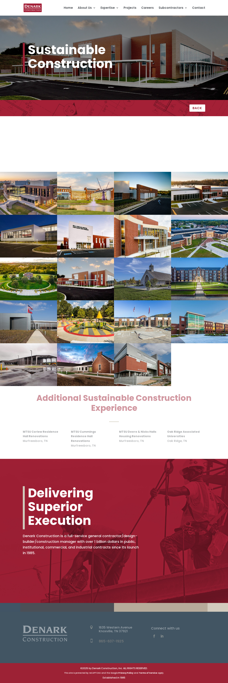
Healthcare (38, 138)
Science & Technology (38, 156)
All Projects (38, 128)
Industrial (114, 138)
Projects (130, 8)
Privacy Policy (125, 672)
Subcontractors (171, 8)
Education (189, 128)
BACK (197, 108)
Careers (147, 8)
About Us (85, 8)
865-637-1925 (111, 641)
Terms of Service (148, 672)
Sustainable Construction (190, 156)
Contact (198, 8)
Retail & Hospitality (190, 147)
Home (68, 8)
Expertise (108, 8)
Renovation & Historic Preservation (114, 147)
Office (38, 147)
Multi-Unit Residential (190, 138)
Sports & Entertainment (114, 156)
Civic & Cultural (114, 128)
